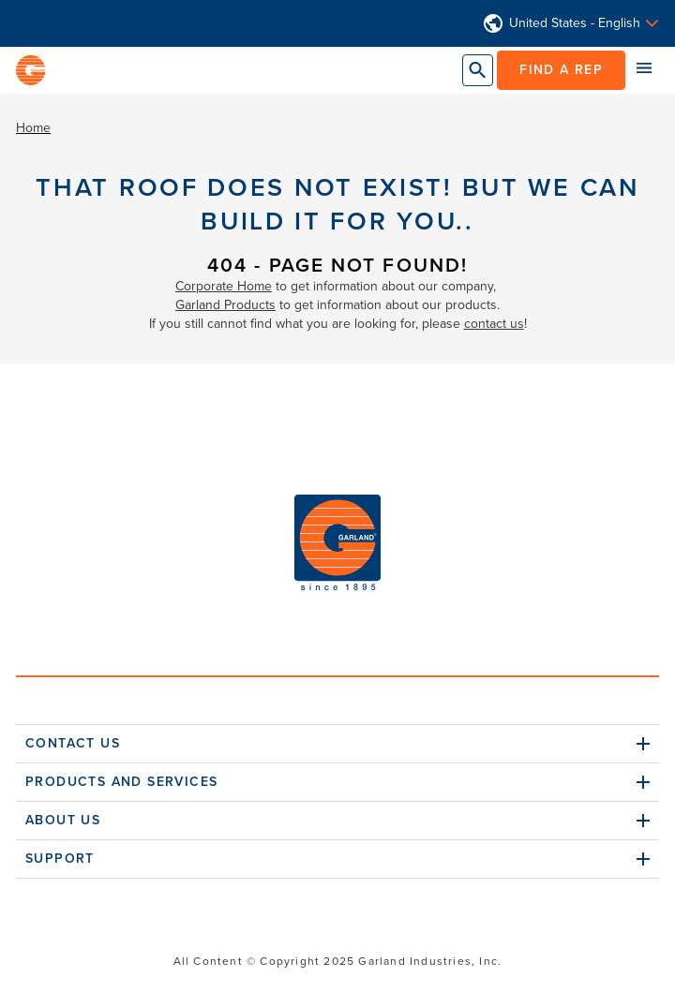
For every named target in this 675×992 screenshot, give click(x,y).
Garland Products (225, 305)
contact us (494, 323)
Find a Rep (561, 70)
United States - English (574, 23)
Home (33, 128)
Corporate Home (223, 286)
